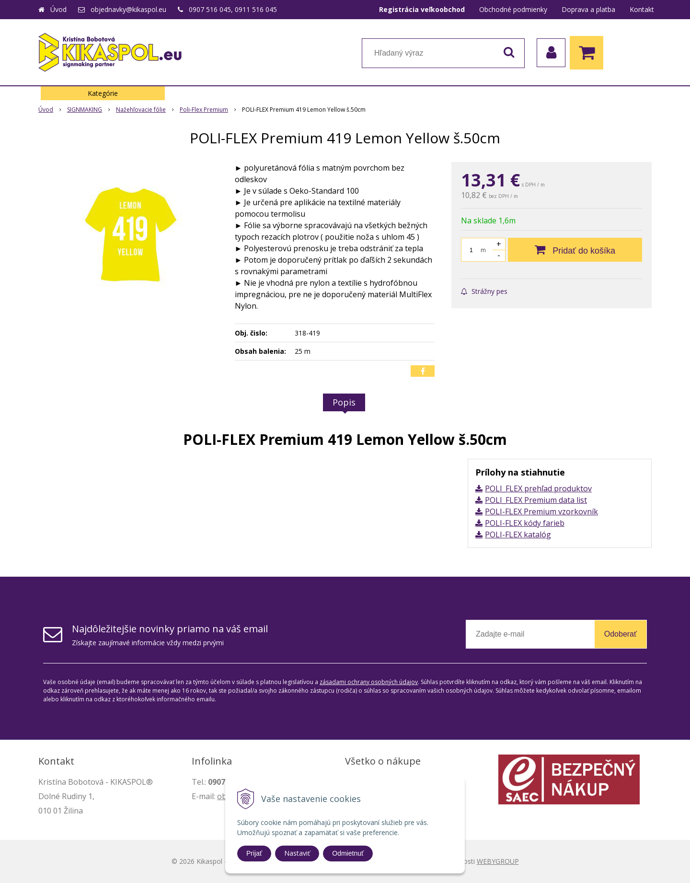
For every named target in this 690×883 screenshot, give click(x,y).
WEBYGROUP (498, 861)
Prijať (254, 853)
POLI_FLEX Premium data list (536, 500)
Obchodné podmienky (513, 9)
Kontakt (642, 9)
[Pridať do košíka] (575, 250)
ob (222, 796)
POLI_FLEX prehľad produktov (538, 488)
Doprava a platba (588, 9)
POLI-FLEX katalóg (518, 534)
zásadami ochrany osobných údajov (369, 682)
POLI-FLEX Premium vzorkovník (541, 511)
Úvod (58, 9)
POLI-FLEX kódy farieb (524, 523)
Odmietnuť (348, 853)
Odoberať (620, 634)
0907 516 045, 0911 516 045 (233, 9)
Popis (344, 402)
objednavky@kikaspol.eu (128, 9)
